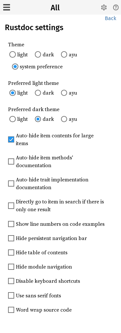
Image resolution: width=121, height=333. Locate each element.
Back (110, 18)
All (55, 7)
